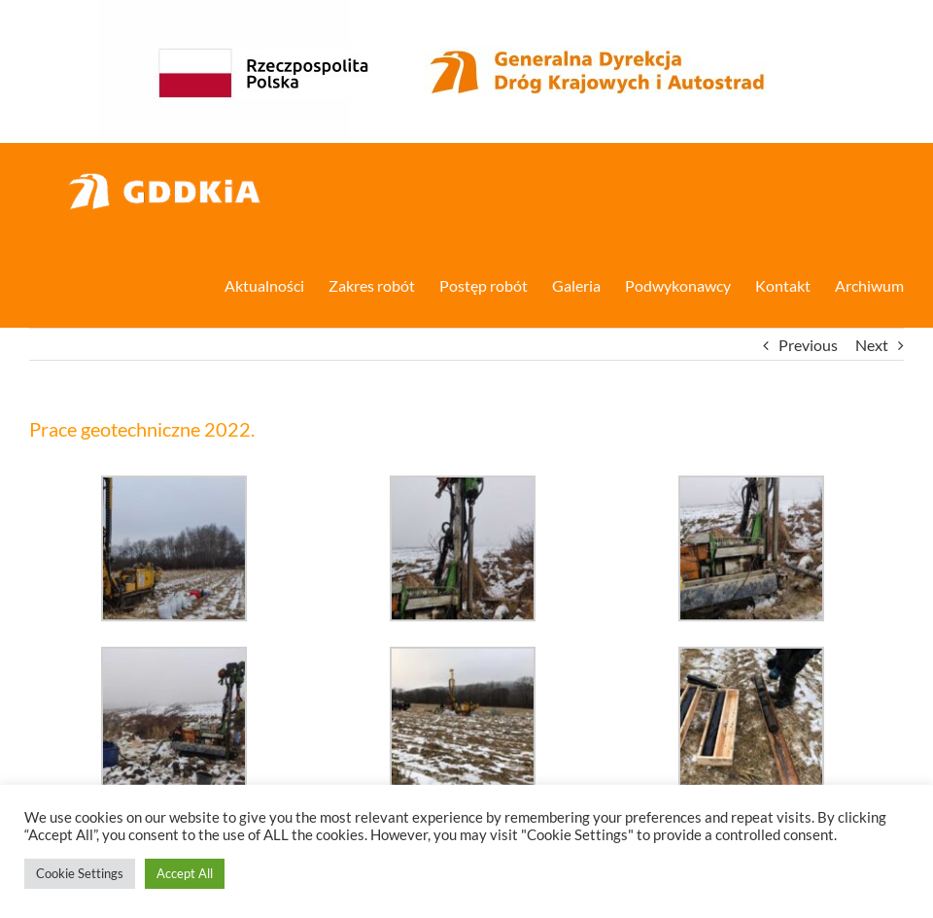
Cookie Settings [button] (79, 873)
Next (871, 344)
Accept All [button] (184, 873)
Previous (808, 344)
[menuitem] (276, 284)
